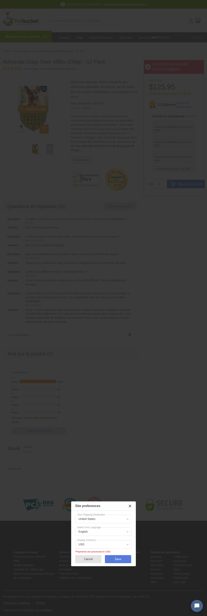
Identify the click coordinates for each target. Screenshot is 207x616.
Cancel (88, 559)
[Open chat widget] (197, 606)
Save (118, 559)
